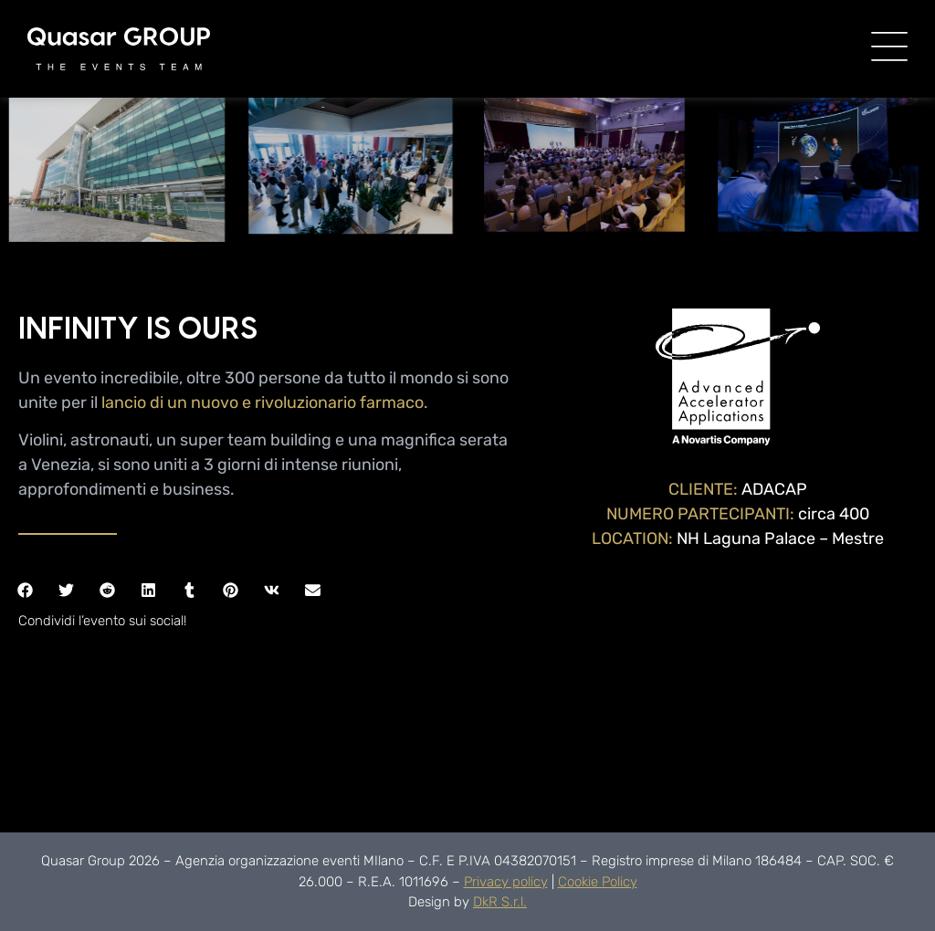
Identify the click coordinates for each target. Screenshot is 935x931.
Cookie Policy (597, 881)
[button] (25, 590)
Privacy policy (506, 881)
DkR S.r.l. (500, 902)
